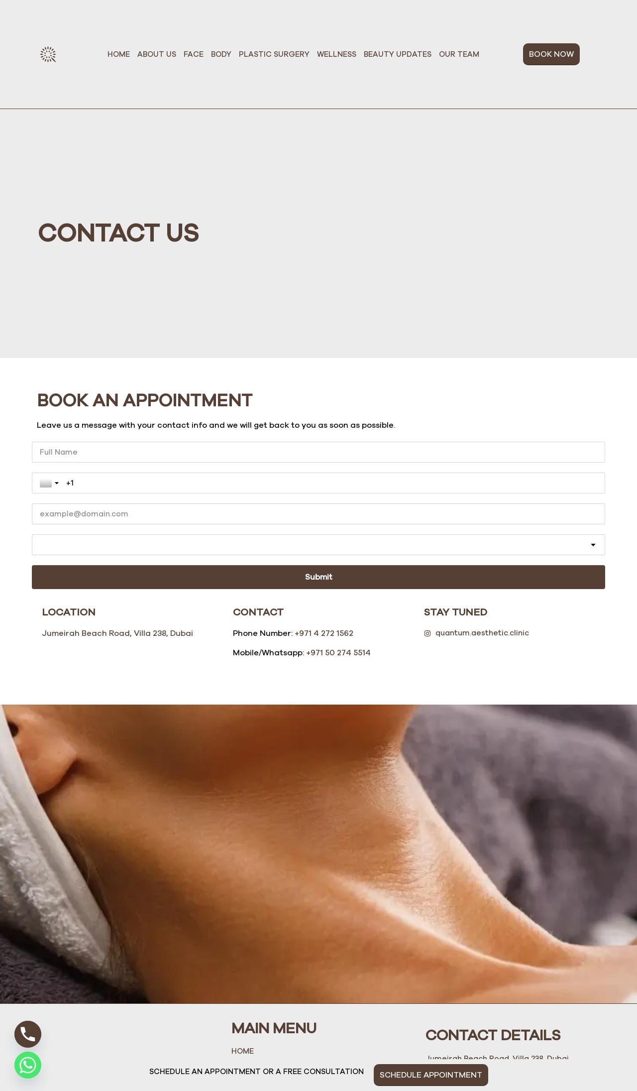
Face (194, 54)
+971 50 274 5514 (338, 555)
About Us (156, 54)
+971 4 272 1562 (324, 536)
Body (221, 54)
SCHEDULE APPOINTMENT (431, 1075)
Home (118, 54)
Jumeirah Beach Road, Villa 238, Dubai (117, 536)
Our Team (459, 54)
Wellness (336, 54)
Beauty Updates (397, 54)
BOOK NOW (551, 54)
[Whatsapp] (27, 1065)
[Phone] (27, 1034)
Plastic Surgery (274, 54)
